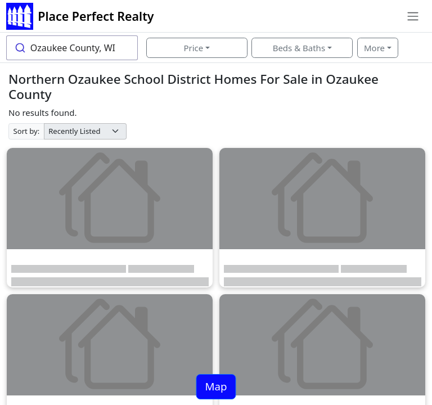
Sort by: (27, 131)
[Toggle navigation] (412, 16)
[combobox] (72, 47)
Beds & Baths (299, 47)
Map (216, 386)
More (374, 47)
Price (193, 47)
